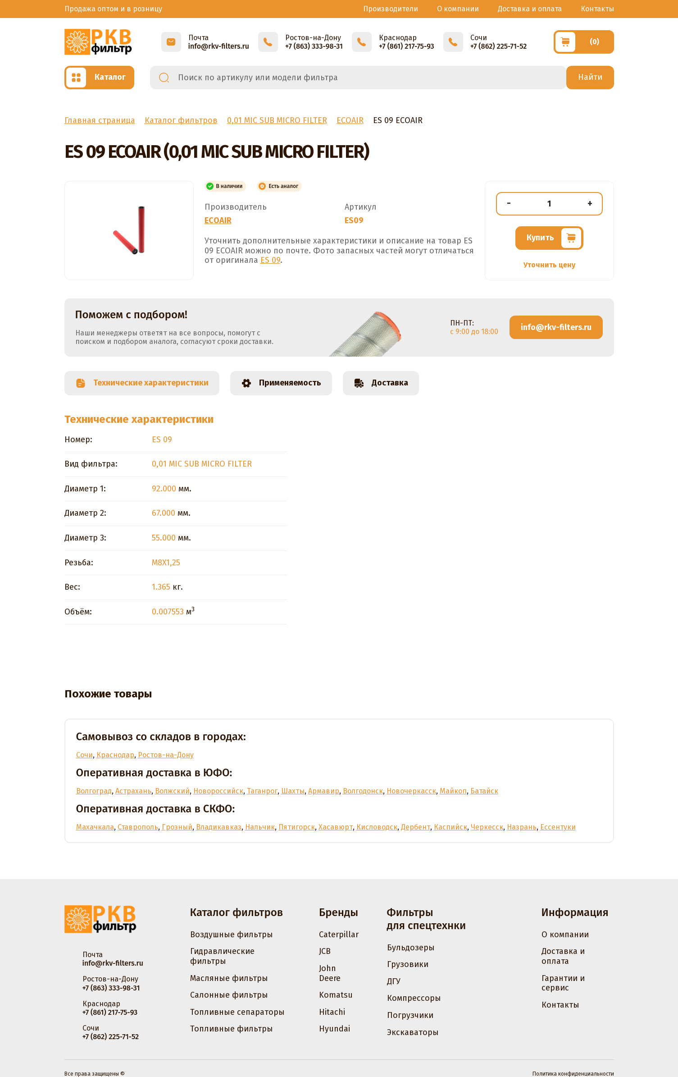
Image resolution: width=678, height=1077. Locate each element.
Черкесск (487, 827)
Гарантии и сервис (563, 983)
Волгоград (94, 791)
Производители (390, 9)
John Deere (330, 973)
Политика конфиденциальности (573, 1074)
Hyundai (334, 1029)
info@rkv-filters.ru (556, 327)
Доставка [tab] (381, 383)
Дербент (415, 827)
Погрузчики (410, 1015)
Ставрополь (138, 827)
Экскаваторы (413, 1032)
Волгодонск (363, 791)
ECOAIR (218, 220)
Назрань (522, 827)
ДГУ (393, 981)
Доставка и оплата (530, 9)
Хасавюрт (336, 827)
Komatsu (336, 995)
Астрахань (133, 791)
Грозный (177, 827)
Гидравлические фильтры (222, 956)
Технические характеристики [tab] (142, 383)
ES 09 (270, 260)
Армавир (323, 791)
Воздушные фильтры (231, 935)
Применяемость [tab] (281, 383)
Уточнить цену (549, 265)
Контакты (597, 9)
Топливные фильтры (231, 1029)
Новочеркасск (411, 791)
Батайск (484, 791)
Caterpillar (339, 935)
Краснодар (115, 755)
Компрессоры (414, 998)
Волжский (172, 791)
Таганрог (262, 791)
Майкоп (453, 791)
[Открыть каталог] (99, 77)
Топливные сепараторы (237, 1012)
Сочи (84, 755)
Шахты (293, 791)
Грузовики (407, 964)
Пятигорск (296, 827)
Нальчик (260, 827)
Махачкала (95, 827)
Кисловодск (376, 827)
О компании (458, 9)
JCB (325, 951)
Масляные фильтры (229, 978)
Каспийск (450, 827)
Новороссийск (218, 791)
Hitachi (332, 1012)
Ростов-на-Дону (166, 755)
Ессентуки (558, 827)
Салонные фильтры (229, 995)
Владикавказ (218, 827)
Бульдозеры (411, 948)
